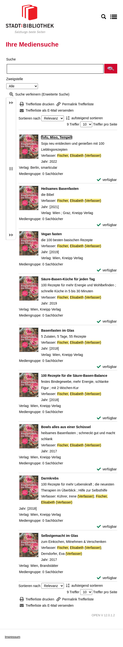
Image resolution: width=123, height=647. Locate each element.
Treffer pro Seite (105, 124)
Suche (11, 59)
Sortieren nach (29, 118)
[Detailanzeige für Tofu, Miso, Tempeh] (56, 137)
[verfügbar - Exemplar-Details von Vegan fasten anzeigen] (107, 270)
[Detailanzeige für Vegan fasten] (51, 234)
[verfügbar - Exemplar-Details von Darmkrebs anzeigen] (107, 527)
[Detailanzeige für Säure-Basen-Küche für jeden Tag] (68, 279)
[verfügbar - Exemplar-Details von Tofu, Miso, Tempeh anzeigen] (107, 180)
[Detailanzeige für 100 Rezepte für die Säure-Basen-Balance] (74, 375)
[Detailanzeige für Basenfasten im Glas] (57, 330)
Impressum (12, 637)
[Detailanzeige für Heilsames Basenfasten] (60, 189)
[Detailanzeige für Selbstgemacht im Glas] (59, 536)
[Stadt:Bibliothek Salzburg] (30, 19)
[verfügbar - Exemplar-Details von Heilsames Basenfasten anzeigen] (107, 225)
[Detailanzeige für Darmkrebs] (50, 478)
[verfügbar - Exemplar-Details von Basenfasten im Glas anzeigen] (107, 367)
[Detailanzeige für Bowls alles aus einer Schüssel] (66, 427)
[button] (110, 68)
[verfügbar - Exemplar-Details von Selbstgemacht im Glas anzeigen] (107, 578)
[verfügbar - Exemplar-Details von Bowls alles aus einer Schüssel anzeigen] (107, 469)
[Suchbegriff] (55, 69)
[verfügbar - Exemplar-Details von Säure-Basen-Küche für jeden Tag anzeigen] (107, 321)
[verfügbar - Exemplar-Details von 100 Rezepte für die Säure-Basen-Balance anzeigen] (107, 418)
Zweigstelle (14, 79)
